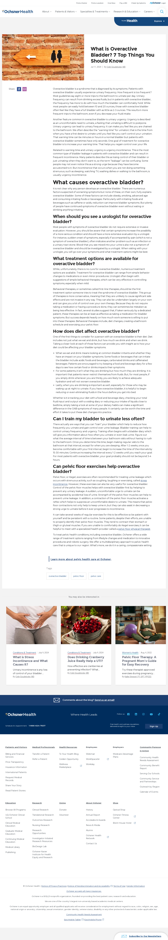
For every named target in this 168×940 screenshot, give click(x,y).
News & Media (93, 823)
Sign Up (157, 724)
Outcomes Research (42, 818)
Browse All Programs (15, 808)
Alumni (89, 828)
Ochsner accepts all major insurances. (84, 889)
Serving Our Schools (149, 771)
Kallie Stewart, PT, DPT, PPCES (138, 677)
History (89, 808)
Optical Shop (119, 808)
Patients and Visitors (16, 745)
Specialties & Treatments (94, 11)
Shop (115, 801)
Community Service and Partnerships (149, 778)
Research (37, 801)
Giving (62, 801)
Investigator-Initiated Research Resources (42, 838)
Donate (63, 808)
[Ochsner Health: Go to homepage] (17, 11)
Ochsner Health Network (93, 835)
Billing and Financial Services (14, 753)
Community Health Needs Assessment (149, 757)
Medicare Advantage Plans (123, 753)
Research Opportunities (39, 830)
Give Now (111, 3)
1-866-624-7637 (37, 724)
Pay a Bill (123, 3)
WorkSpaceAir (93, 757)
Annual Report (93, 813)
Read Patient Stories (15, 788)
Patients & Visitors (64, 11)
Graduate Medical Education (13, 830)
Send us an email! (104, 700)
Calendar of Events (149, 790)
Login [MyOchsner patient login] (163, 3)
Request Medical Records (13, 777)
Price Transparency (14, 760)
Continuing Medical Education (14, 838)
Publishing (10, 850)
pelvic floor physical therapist (134, 529)
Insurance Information (16, 765)
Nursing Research (41, 823)
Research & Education (126, 11)
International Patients (15, 770)
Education (10, 801)
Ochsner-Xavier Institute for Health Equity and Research (42, 852)
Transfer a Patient (40, 752)
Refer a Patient (39, 757)
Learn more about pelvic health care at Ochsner (95, 559)
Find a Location (97, 3)
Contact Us (91, 841)
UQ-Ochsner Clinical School (15, 814)
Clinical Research (40, 808)
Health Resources (68, 745)
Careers (148, 11)
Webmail (90, 752)
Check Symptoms (138, 3)
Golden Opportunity (69, 757)
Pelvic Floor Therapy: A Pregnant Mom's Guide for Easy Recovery (139, 661)
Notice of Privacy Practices (54, 884)
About (45, 11)
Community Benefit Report (149, 765)
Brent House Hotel (122, 821)
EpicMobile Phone (93, 918)
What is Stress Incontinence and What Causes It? (30, 661)
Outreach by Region (150, 785)
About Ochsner (93, 801)
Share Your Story (13, 783)
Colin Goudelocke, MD (116, 67)
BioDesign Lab (39, 844)
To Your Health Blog (69, 752)
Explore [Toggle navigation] (159, 22)
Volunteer (64, 813)
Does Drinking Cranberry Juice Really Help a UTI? (86, 659)
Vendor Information (136, 884)
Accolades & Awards (95, 818)
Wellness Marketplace (65, 763)
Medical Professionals (43, 745)
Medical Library (12, 845)
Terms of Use (119, 884)
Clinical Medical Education (12, 822)
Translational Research (43, 813)
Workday (90, 762)
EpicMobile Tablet (72, 918)
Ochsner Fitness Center (121, 814)
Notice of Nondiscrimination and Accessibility (89, 884)
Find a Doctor (81, 3)
